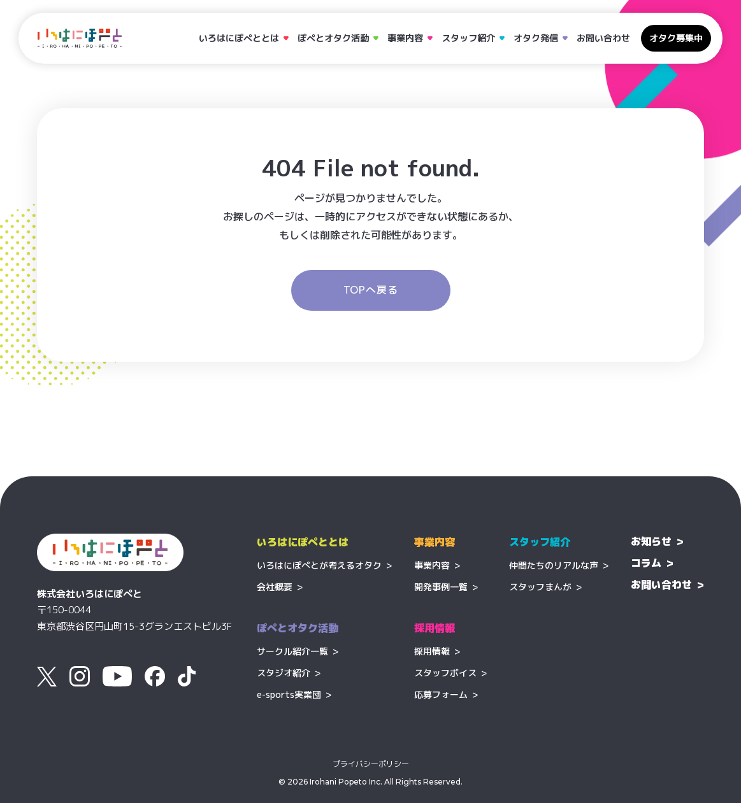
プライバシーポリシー (371, 764)
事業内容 (432, 565)
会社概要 (274, 587)
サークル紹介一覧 (292, 651)
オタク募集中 (676, 38)
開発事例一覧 (441, 587)
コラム (646, 563)
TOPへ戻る (370, 290)
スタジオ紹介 (283, 673)
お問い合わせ (603, 38)
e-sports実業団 (289, 694)
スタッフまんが (540, 587)
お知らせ (651, 541)
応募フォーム (441, 694)
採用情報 (432, 651)
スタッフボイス (445, 673)
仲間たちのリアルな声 (553, 565)
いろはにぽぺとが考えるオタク (319, 565)
